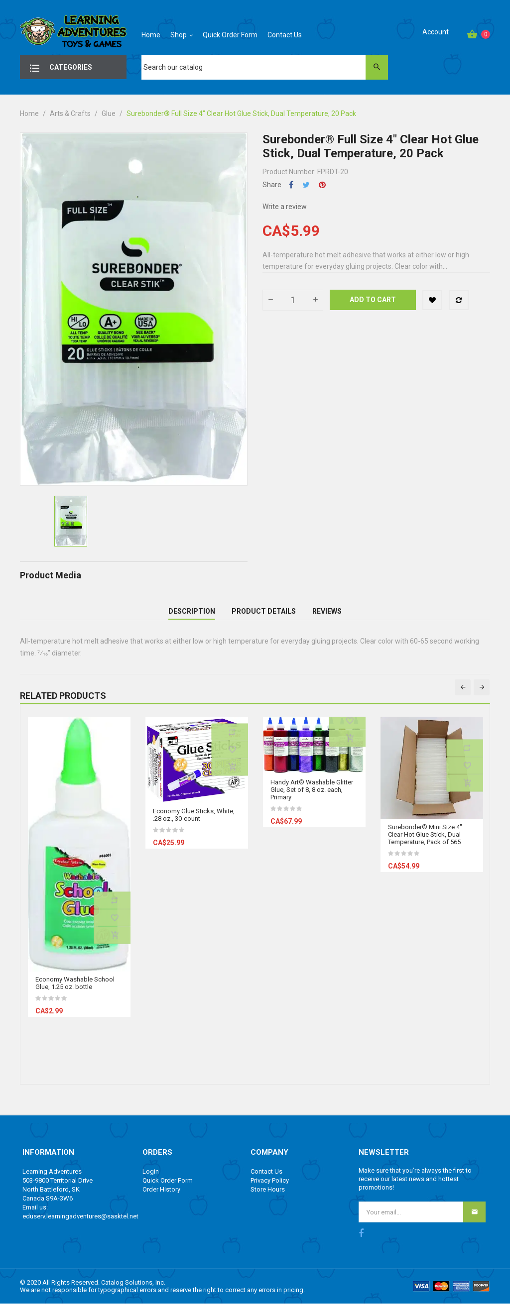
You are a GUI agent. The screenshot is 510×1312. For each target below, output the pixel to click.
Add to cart (373, 300)
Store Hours (268, 1197)
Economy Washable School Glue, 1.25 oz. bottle (75, 991)
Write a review (284, 207)
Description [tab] (191, 615)
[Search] (264, 67)
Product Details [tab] (264, 615)
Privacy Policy (270, 1188)
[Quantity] (293, 300)
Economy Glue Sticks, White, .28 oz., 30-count (194, 822)
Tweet (306, 185)
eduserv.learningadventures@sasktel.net (80, 1224)
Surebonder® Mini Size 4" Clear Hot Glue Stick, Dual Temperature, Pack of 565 (425, 842)
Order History (161, 1197)
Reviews (327, 615)
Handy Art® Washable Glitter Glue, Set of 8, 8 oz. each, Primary (311, 797)
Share (291, 185)
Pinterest (322, 185)
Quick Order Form (167, 1188)
